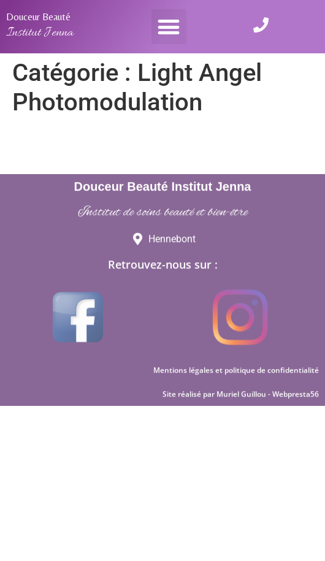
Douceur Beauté (38, 17)
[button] (168, 26)
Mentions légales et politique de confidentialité (236, 396)
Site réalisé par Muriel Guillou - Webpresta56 (240, 420)
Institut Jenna (40, 33)
